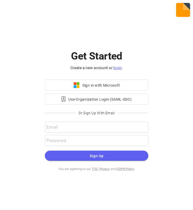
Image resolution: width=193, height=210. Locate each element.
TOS (95, 169)
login (117, 68)
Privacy (104, 169)
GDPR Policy (125, 169)
